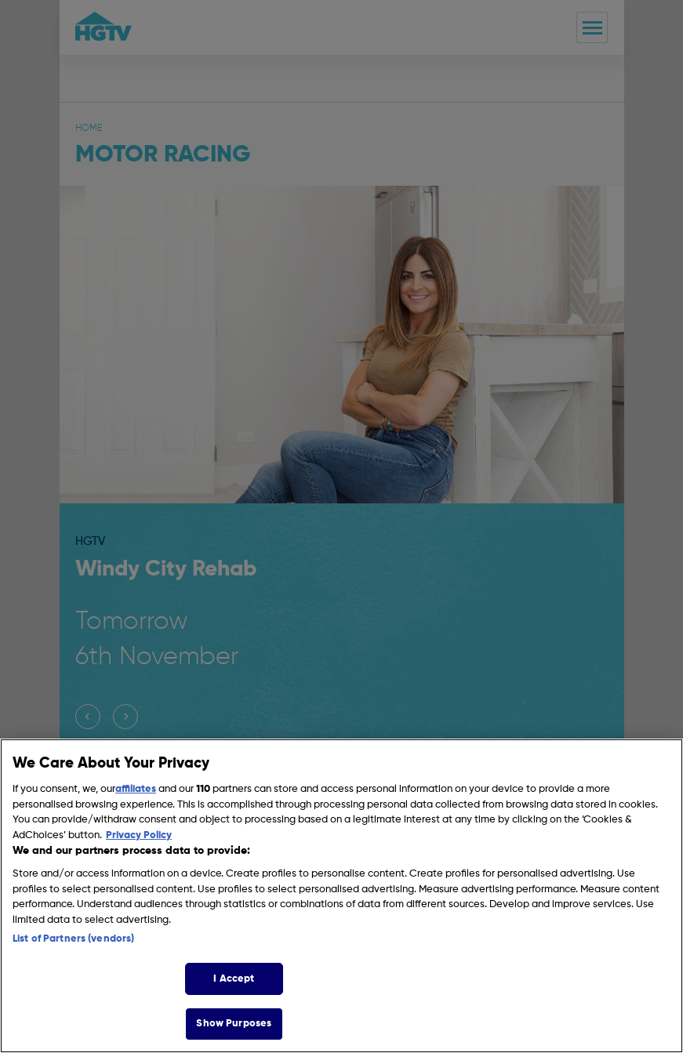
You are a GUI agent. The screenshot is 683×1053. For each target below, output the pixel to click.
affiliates (135, 789)
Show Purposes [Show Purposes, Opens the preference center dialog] (233, 1024)
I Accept (233, 979)
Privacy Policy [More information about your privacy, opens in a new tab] (139, 835)
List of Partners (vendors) (73, 939)
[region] (341, 896)
